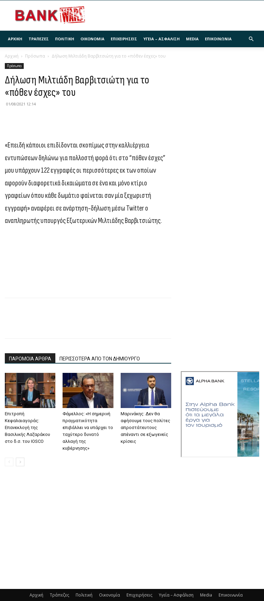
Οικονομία (92, 38)
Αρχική (15, 38)
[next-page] (20, 462)
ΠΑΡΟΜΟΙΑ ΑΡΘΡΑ (30, 358)
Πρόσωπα (35, 56)
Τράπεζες (39, 38)
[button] (251, 39)
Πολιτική (64, 38)
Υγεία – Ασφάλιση (161, 38)
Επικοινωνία (218, 38)
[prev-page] (9, 462)
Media (192, 38)
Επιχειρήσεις (124, 38)
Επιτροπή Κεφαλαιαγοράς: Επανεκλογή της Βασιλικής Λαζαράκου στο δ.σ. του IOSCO (27, 427)
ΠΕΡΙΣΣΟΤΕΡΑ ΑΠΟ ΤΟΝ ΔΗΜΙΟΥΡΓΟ (99, 358)
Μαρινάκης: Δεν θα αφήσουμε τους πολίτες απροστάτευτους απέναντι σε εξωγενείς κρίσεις (145, 427)
